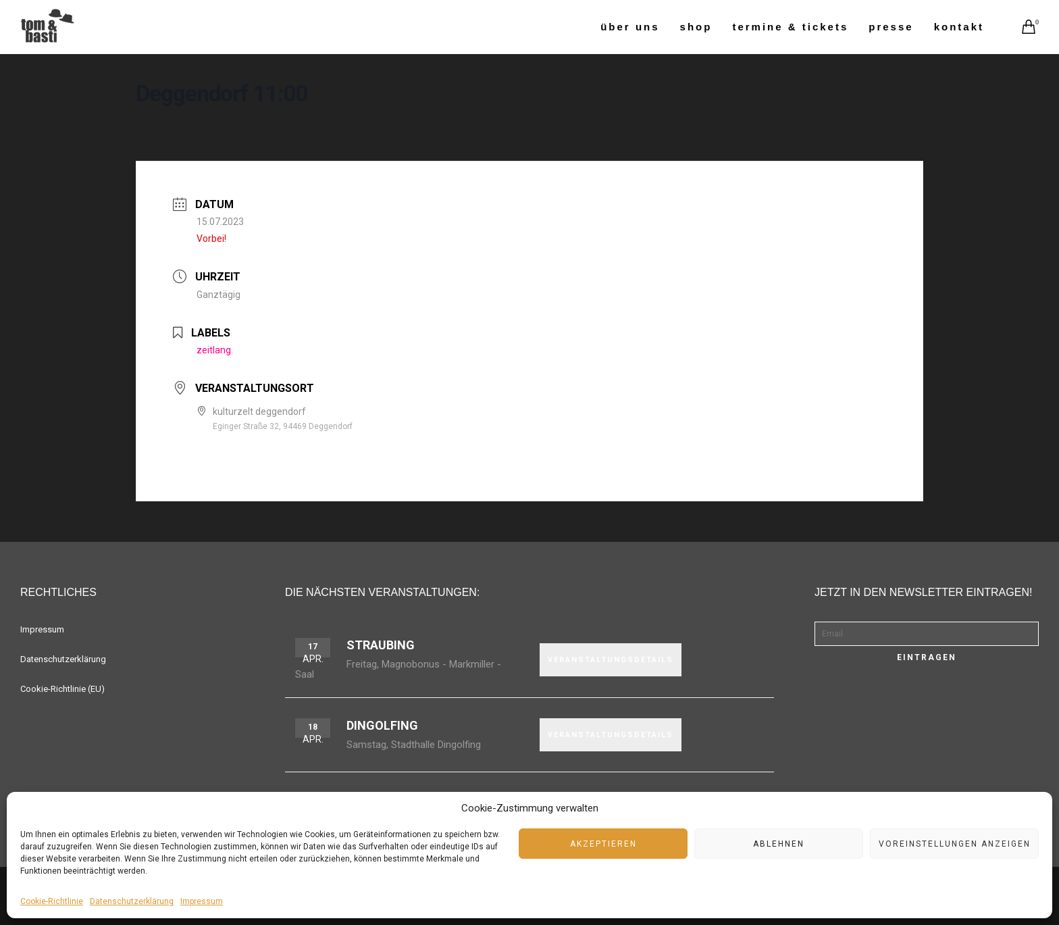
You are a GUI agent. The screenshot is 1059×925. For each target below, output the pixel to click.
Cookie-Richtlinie (51, 901)
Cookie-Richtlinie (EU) (62, 689)
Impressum (201, 901)
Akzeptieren (603, 844)
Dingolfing (382, 725)
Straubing (380, 645)
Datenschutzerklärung (132, 901)
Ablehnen (778, 844)
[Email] (927, 634)
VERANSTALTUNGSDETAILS (610, 659)
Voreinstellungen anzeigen (955, 844)
